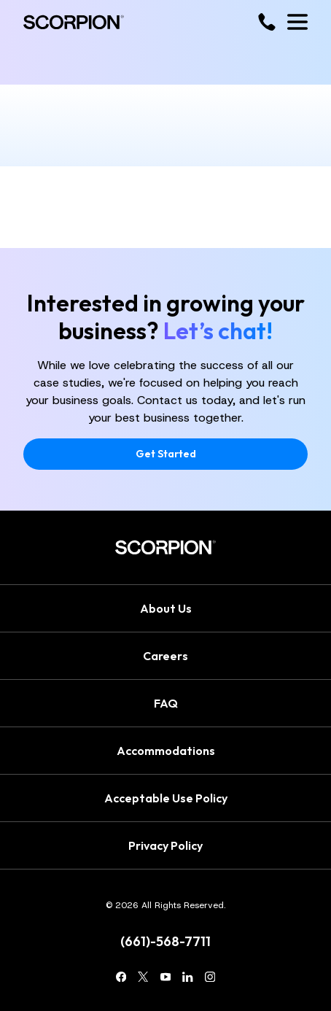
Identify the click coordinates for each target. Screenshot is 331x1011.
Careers (165, 655)
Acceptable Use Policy (165, 798)
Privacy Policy (165, 845)
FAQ (166, 703)
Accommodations (166, 750)
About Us (166, 608)
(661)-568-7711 (165, 941)
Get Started (166, 453)
